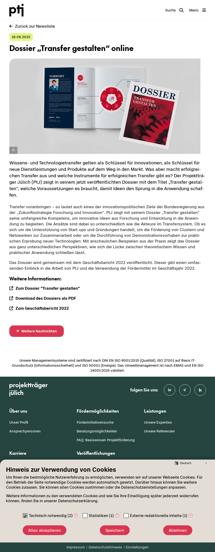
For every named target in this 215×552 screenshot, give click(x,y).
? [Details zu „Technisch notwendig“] (76, 515)
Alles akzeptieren (44, 530)
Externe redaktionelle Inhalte (156, 515)
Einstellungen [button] (137, 547)
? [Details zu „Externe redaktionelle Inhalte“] (190, 515)
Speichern (114, 530)
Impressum (75, 547)
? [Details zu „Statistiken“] (117, 515)
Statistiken (98, 515)
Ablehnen (178, 530)
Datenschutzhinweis (105, 547)
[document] (107, 488)
